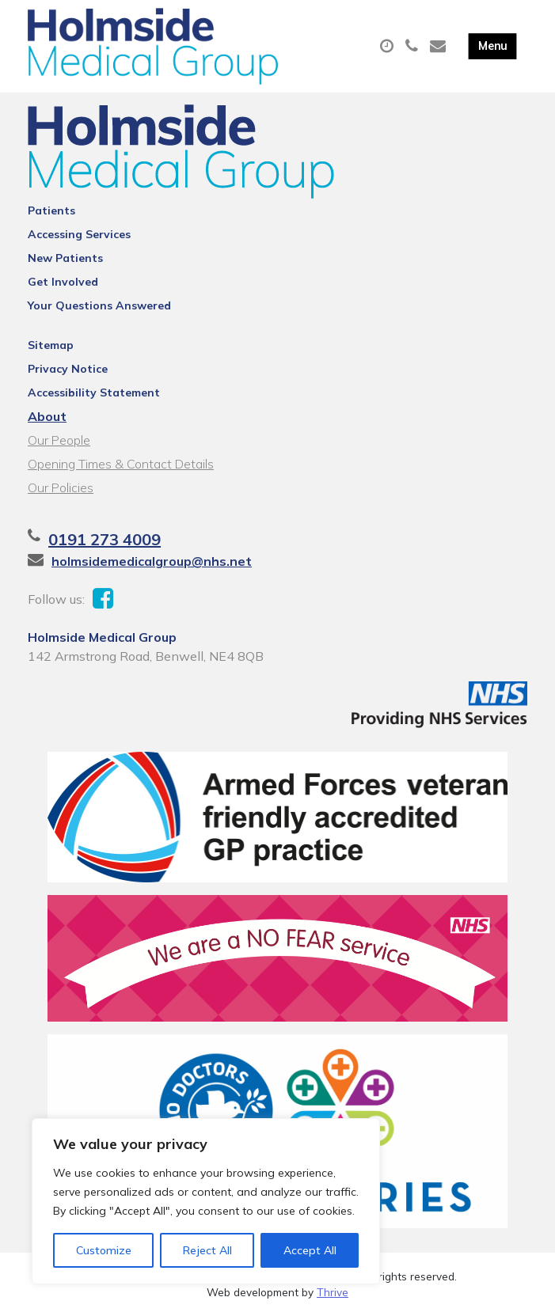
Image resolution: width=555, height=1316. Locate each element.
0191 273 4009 (104, 539)
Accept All (309, 1250)
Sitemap (51, 345)
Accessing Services (79, 234)
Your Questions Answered (99, 305)
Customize (103, 1250)
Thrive (332, 1292)
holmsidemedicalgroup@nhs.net (151, 561)
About (47, 416)
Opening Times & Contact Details (121, 464)
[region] (206, 1201)
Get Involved (63, 282)
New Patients (65, 258)
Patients (51, 210)
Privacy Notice (68, 369)
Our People (59, 440)
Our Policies (60, 487)
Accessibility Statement (94, 392)
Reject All (207, 1250)
